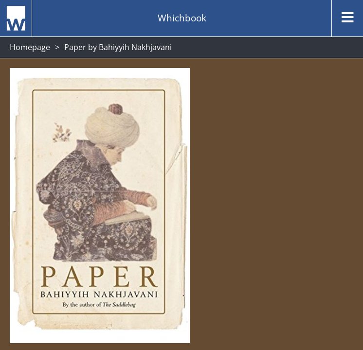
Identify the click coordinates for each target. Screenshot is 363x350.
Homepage (30, 47)
